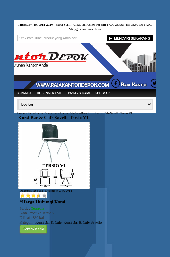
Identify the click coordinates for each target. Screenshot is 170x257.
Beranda (24, 93)
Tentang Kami (78, 93)
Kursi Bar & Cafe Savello (69, 113)
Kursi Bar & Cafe (39, 113)
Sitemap (102, 93)
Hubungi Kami (49, 93)
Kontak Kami (33, 229)
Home (21, 113)
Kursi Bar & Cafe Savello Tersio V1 (53, 117)
